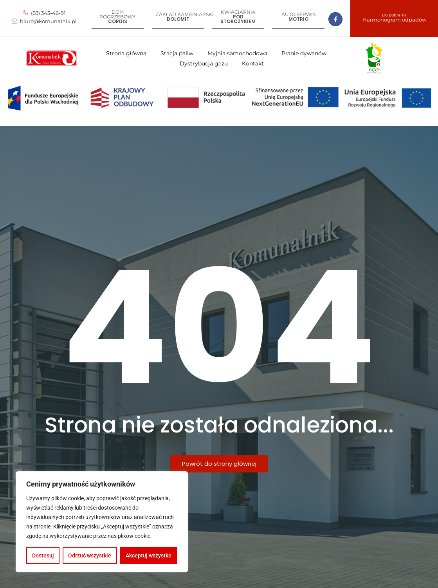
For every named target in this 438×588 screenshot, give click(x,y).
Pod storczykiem (238, 19)
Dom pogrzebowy (117, 14)
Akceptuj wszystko (149, 555)
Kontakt (253, 63)
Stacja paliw (176, 53)
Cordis (117, 21)
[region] (102, 521)
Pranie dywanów (303, 53)
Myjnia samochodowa (237, 53)
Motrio (298, 19)
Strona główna (126, 53)
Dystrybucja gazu (204, 63)
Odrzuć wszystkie (90, 555)
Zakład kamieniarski (185, 14)
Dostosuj (43, 555)
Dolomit (178, 19)
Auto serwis (298, 14)
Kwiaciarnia (238, 12)
